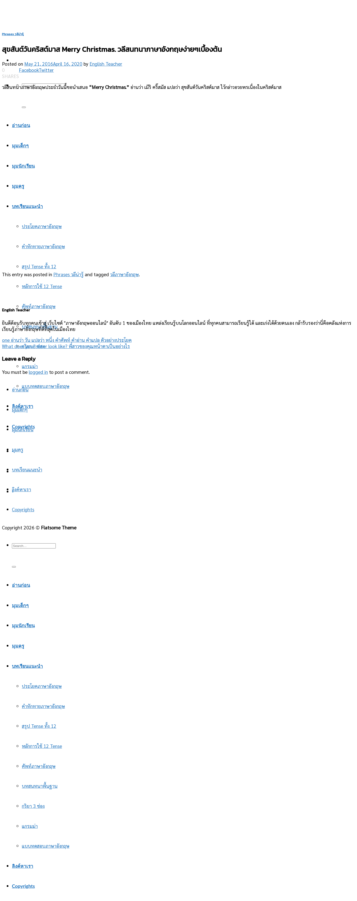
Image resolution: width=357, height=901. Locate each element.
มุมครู (17, 449)
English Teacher (105, 63)
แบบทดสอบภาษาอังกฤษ (45, 386)
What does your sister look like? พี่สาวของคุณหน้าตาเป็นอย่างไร (66, 346)
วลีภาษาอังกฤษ (124, 274)
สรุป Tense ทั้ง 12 (39, 266)
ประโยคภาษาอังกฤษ (42, 686)
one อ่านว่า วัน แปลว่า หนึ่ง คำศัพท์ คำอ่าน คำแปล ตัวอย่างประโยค (67, 340)
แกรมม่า (30, 366)
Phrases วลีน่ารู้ (13, 34)
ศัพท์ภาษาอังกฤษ (39, 306)
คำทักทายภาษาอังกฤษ (43, 706)
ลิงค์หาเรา (21, 489)
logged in (38, 372)
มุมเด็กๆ (20, 409)
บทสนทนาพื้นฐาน (40, 786)
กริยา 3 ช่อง (33, 806)
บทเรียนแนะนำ (27, 469)
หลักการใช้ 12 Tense (42, 286)
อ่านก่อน (20, 389)
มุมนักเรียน (22, 429)
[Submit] (14, 567)
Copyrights (23, 509)
